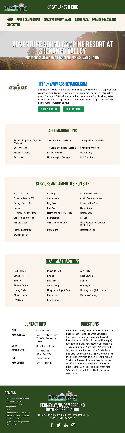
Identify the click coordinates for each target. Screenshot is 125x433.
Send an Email (73, 109)
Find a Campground (28, 20)
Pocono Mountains (13, 419)
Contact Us (13, 25)
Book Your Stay (49, 109)
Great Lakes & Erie (14, 401)
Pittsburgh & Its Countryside (17, 416)
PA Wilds (9, 410)
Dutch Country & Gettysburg (17, 398)
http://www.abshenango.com (62, 84)
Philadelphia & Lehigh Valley (17, 413)
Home (10, 20)
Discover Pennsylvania (57, 20)
